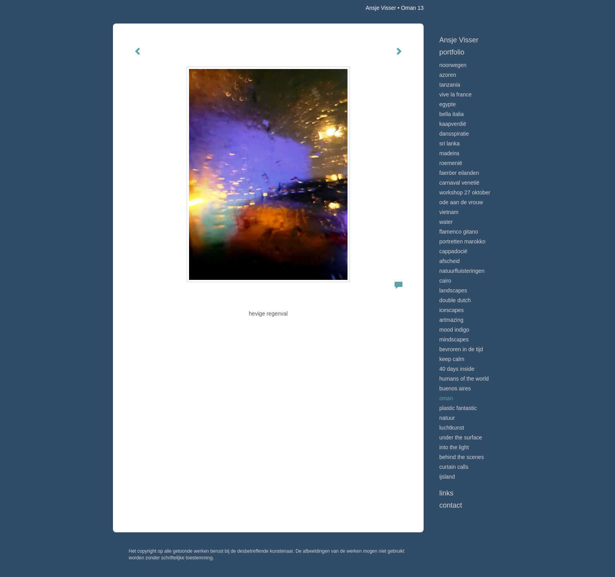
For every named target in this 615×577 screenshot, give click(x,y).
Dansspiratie (454, 134)
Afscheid (449, 261)
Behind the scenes (461, 457)
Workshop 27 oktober (464, 192)
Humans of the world (464, 379)
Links (446, 493)
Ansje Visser (381, 8)
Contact (450, 505)
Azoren (447, 75)
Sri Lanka (449, 143)
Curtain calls (453, 467)
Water (446, 222)
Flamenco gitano (458, 232)
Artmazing (451, 320)
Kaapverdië (452, 124)
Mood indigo (454, 330)
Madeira (449, 153)
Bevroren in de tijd (461, 349)
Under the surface (460, 437)
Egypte (447, 104)
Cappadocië (453, 251)
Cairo (445, 281)
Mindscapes (454, 339)
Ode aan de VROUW (461, 202)
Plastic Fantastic (458, 408)
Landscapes (453, 290)
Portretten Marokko (462, 241)
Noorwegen (452, 65)
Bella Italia (451, 114)
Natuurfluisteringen (461, 271)
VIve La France (455, 94)
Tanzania (449, 85)
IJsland (447, 477)
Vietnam (449, 212)
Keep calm (451, 359)
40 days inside (457, 369)
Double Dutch (455, 300)
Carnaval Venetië (459, 183)
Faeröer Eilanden (459, 173)
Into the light (454, 447)
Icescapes (451, 310)
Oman (446, 398)
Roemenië (450, 163)
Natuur (447, 418)
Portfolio (451, 52)
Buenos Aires (455, 388)
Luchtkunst (451, 428)
